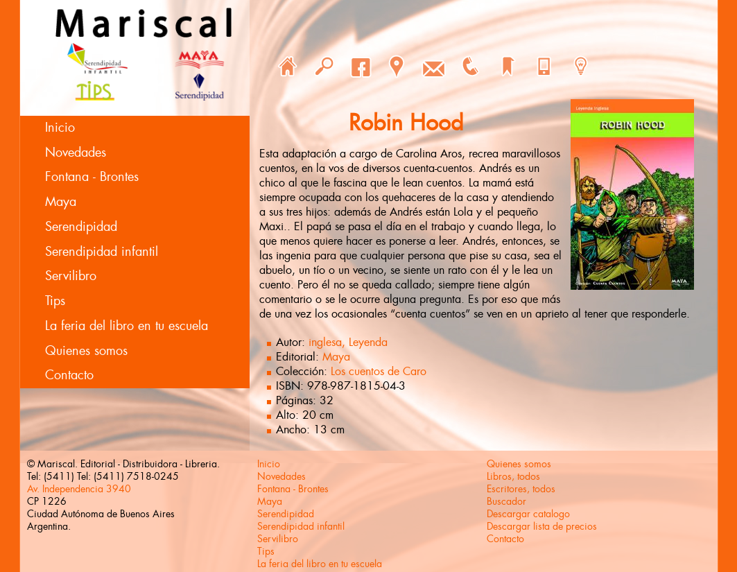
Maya (60, 201)
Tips (55, 301)
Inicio (60, 127)
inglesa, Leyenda (348, 342)
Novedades (75, 152)
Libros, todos (513, 476)
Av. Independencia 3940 (79, 489)
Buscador (506, 501)
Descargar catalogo (528, 514)
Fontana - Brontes (92, 176)
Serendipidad (81, 226)
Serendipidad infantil (101, 251)
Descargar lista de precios (542, 526)
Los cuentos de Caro (378, 371)
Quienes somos (86, 351)
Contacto (69, 375)
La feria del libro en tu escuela (126, 326)
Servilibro (70, 276)
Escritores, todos (521, 489)
